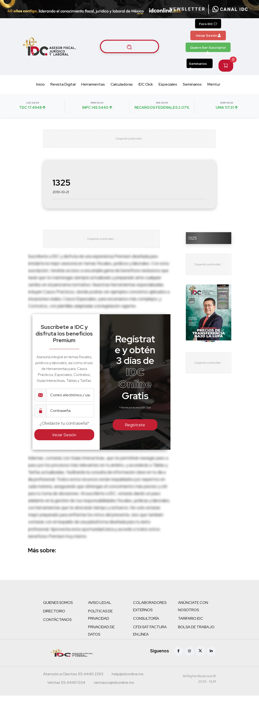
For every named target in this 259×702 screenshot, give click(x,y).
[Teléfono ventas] (66, 689)
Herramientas (93, 84)
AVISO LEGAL (99, 608)
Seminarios (198, 64)
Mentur (213, 84)
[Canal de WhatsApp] (230, 9)
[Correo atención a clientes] (127, 681)
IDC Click (145, 84)
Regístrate (135, 431)
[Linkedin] (211, 657)
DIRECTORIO (54, 617)
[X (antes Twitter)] (200, 657)
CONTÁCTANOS (57, 626)
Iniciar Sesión (208, 35)
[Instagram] (189, 657)
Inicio (40, 84)
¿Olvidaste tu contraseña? (64, 429)
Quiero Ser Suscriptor (208, 48)
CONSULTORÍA (146, 624)
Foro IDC (208, 24)
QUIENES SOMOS (58, 608)
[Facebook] (178, 657)
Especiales (168, 84)
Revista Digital (63, 84)
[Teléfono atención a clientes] (73, 681)
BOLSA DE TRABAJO (196, 633)
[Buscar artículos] (129, 46)
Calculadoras (122, 84)
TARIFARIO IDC (190, 624)
